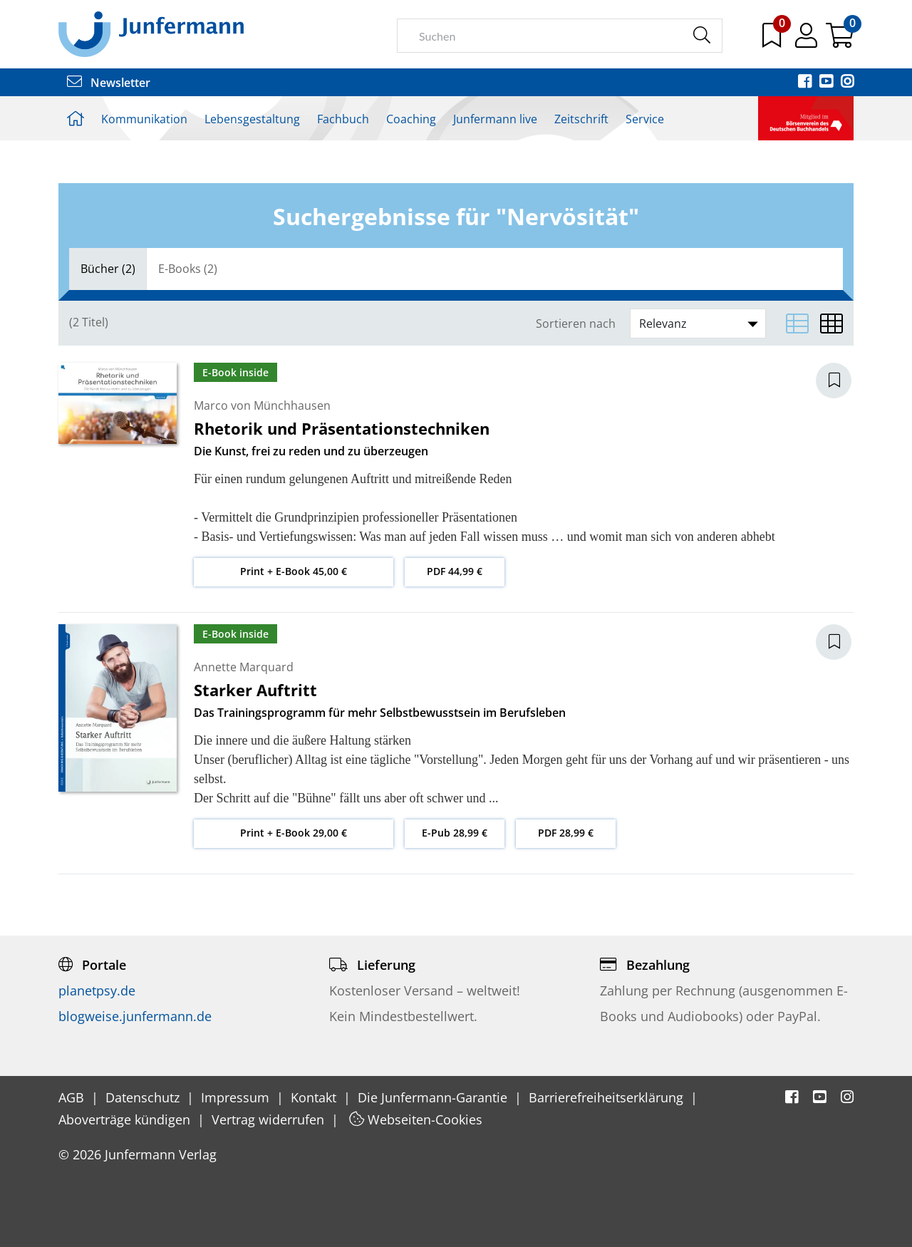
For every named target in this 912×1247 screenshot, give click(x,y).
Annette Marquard (244, 667)
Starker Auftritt (255, 689)
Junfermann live (495, 119)
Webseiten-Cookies (415, 1119)
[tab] (108, 269)
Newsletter (108, 82)
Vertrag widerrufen (270, 1119)
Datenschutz (144, 1097)
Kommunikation (144, 119)
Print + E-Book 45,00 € (293, 571)
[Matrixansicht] (831, 323)
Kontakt (315, 1097)
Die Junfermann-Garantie (434, 1097)
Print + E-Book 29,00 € (293, 832)
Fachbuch (343, 119)
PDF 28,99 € (566, 832)
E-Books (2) (187, 268)
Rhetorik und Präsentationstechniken (341, 428)
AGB (73, 1097)
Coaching (411, 119)
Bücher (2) (108, 268)
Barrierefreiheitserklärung (608, 1097)
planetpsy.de (96, 990)
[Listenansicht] (797, 323)
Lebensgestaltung (252, 119)
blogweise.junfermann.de (135, 1016)
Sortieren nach (576, 324)
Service (645, 119)
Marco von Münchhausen (262, 405)
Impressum (237, 1097)
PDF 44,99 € (454, 571)
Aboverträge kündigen (126, 1119)
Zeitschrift (581, 119)
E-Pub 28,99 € (454, 832)
